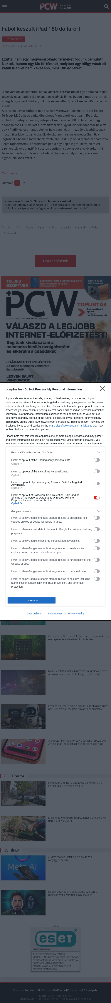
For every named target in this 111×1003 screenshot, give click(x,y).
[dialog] (55, 501)
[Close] (103, 389)
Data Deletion (34, 613)
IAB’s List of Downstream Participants (70, 425)
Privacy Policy (76, 613)
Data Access (55, 613)
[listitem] (55, 452)
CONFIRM (31, 600)
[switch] (97, 460)
